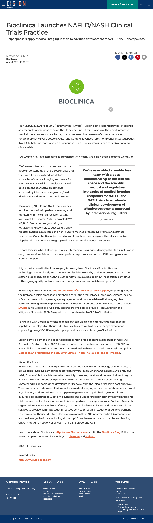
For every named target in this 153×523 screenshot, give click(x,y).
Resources (47, 499)
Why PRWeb (84, 489)
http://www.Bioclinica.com (71, 432)
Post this (106, 219)
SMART (22, 307)
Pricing (82, 496)
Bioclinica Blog (111, 432)
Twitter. (90, 436)
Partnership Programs (53, 494)
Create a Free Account (122, 4)
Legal (10, 519)
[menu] (4, 4)
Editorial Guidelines (51, 496)
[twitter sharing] (124, 57)
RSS (26, 519)
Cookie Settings (37, 519)
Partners (46, 491)
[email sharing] (144, 57)
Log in (118, 491)
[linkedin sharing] (131, 57)
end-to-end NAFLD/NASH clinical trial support (81, 290)
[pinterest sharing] (137, 57)
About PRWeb (49, 489)
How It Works (85, 491)
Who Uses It (84, 494)
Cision (138, 519)
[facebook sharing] (117, 57)
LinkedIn (74, 436)
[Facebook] (11, 497)
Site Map (18, 519)
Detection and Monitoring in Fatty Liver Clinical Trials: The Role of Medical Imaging (69, 352)
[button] (149, 4)
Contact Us (12, 494)
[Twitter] (7, 497)
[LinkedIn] (15, 497)
